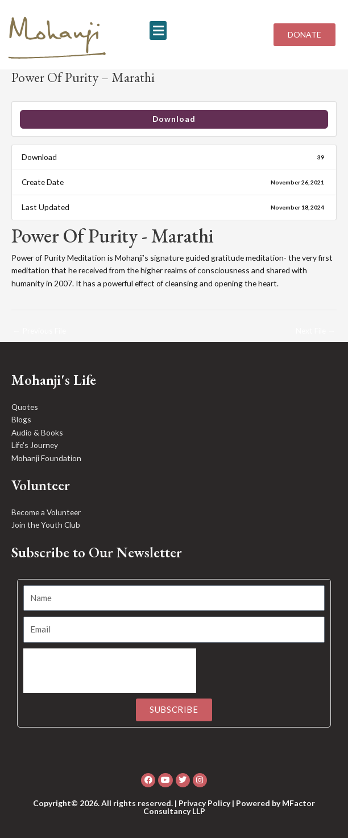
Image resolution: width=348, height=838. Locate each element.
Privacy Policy (204, 803)
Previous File (39, 330)
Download (174, 119)
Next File (315, 330)
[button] (158, 30)
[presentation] (109, 670)
